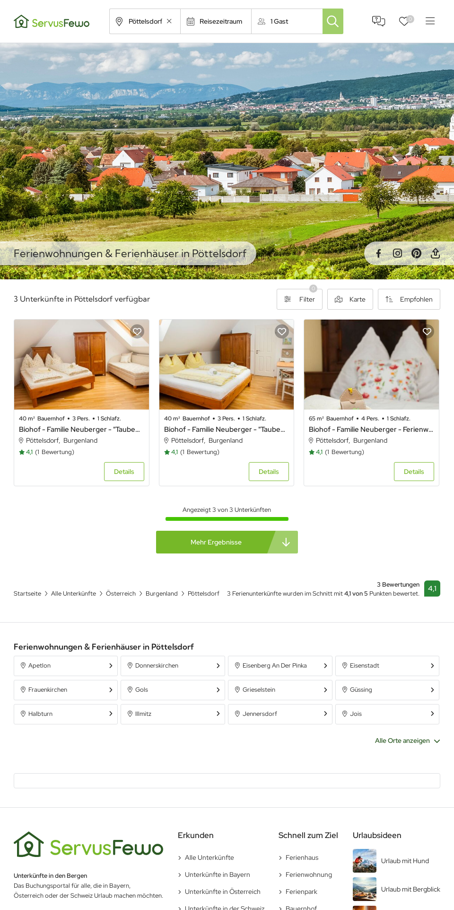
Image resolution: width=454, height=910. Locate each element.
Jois (356, 714)
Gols (141, 690)
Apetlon (39, 665)
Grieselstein (259, 690)
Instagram (397, 253)
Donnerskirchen (156, 665)
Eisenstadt (364, 665)
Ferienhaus (302, 857)
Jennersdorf (260, 714)
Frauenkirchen (47, 690)
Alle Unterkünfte (209, 857)
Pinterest (416, 253)
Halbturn (40, 714)
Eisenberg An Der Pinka (275, 665)
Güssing (361, 690)
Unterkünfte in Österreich (223, 891)
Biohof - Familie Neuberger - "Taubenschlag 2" (81, 429)
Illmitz (143, 714)
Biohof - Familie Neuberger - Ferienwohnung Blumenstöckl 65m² (371, 429)
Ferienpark (301, 891)
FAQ (378, 21)
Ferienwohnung (309, 874)
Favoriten (410, 19)
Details (124, 471)
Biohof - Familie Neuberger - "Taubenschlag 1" (226, 429)
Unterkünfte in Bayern (217, 874)
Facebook (378, 253)
